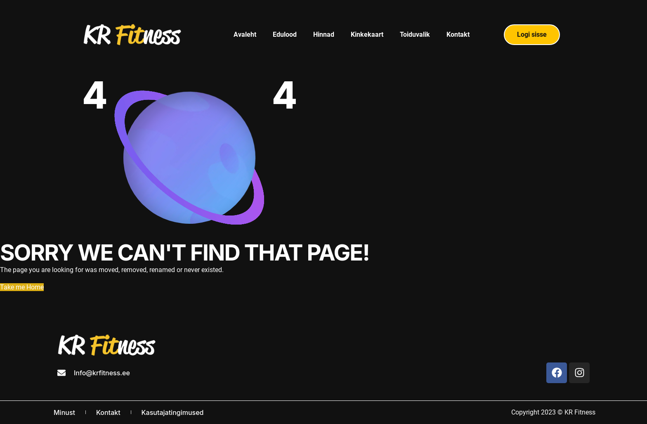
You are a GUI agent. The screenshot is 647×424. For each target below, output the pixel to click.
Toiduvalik (415, 34)
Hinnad (323, 34)
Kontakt (458, 34)
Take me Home (22, 287)
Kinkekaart (367, 34)
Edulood (285, 34)
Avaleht (245, 34)
